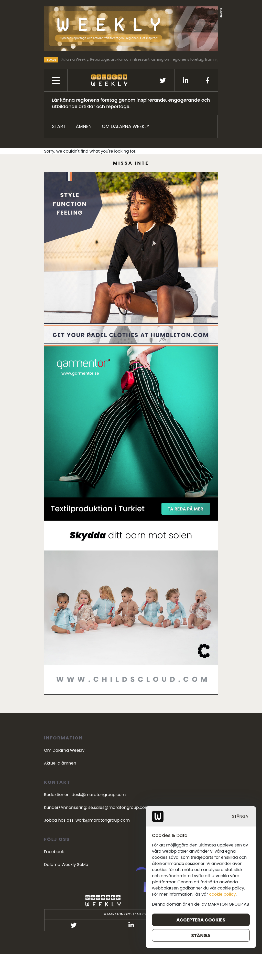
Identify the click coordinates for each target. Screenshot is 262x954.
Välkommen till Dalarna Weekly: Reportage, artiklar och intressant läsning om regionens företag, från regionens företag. (146, 59)
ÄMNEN (84, 126)
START (59, 126)
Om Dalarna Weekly (125, 126)
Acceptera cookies (247, 943)
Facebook (54, 852)
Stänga (253, 928)
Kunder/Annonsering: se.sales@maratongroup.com (96, 807)
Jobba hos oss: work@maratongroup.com (87, 820)
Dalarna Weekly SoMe (66, 864)
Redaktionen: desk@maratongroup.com (85, 795)
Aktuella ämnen (60, 763)
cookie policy (251, 939)
